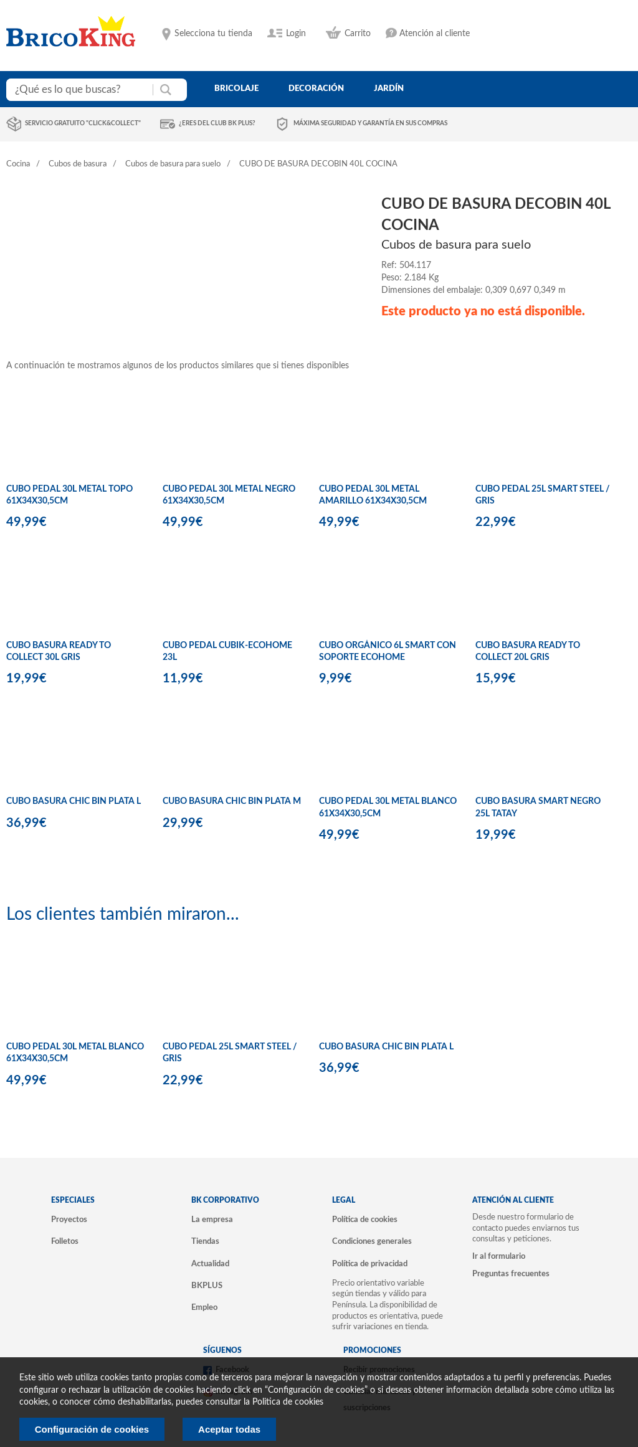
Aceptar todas (229, 1429)
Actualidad (210, 1264)
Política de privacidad (369, 1264)
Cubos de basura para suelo (173, 164)
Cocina (18, 164)
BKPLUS (206, 1285)
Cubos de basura (78, 164)
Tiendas (205, 1241)
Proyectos (69, 1219)
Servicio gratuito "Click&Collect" (83, 123)
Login (296, 33)
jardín (389, 88)
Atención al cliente (434, 33)
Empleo (204, 1307)
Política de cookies (365, 1219)
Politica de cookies (287, 1402)
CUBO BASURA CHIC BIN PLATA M (232, 801)
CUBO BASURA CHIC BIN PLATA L (73, 801)
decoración (316, 88)
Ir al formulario (498, 1256)
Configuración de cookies (92, 1429)
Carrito (358, 33)
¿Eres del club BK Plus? (217, 123)
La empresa (212, 1219)
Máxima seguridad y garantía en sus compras (370, 123)
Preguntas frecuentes (511, 1273)
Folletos (65, 1241)
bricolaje (236, 88)
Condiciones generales (372, 1241)
